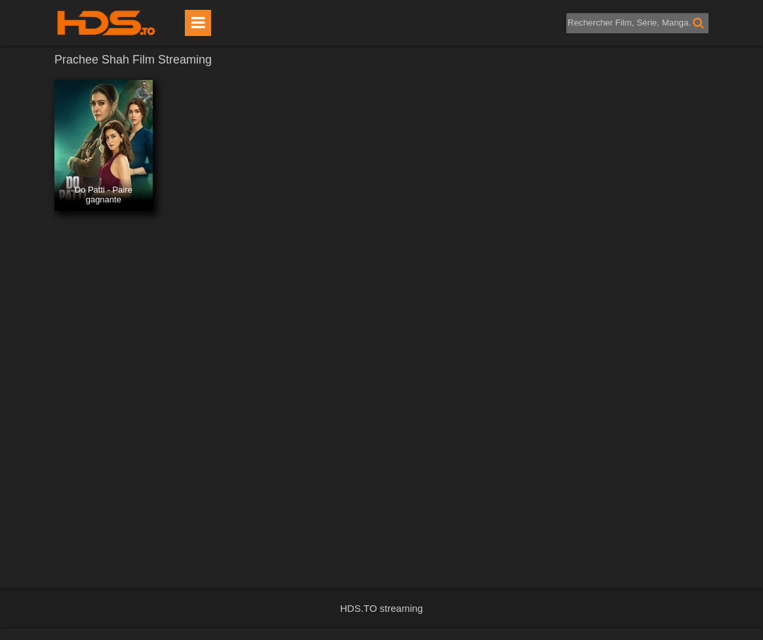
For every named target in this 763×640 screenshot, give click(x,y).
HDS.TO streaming (381, 608)
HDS (106, 23)
